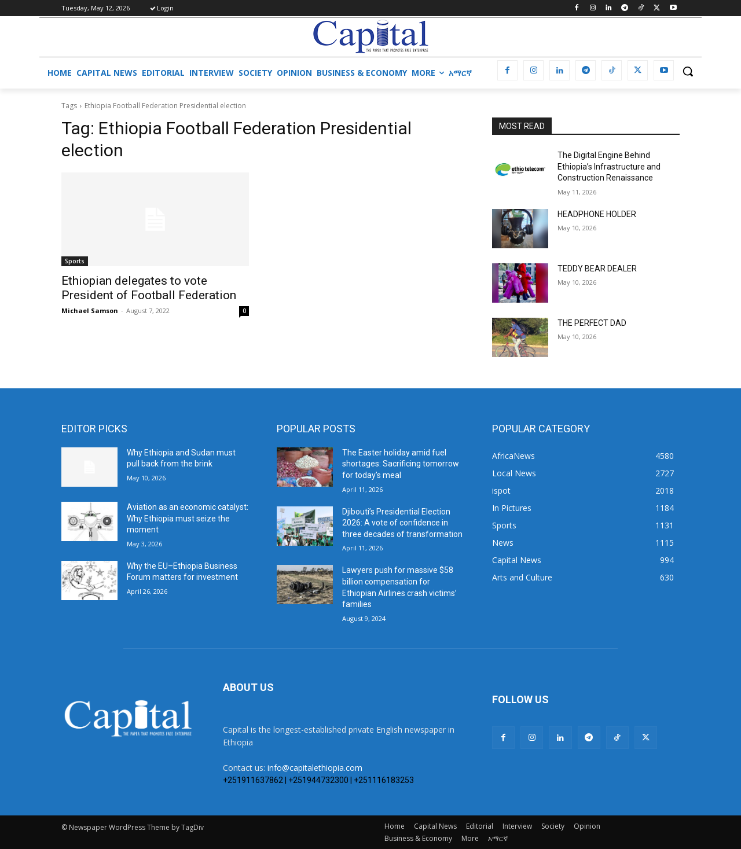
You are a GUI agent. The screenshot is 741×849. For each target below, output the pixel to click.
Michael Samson (89, 310)
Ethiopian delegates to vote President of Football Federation (148, 288)
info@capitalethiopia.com (314, 767)
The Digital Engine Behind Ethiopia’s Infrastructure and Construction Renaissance (609, 166)
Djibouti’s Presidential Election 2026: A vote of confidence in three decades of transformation (402, 523)
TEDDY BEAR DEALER (597, 268)
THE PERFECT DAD (591, 323)
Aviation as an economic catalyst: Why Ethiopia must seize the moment (187, 518)
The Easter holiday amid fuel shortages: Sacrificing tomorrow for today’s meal (400, 464)
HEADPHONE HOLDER (596, 214)
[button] (688, 71)
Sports (75, 261)
